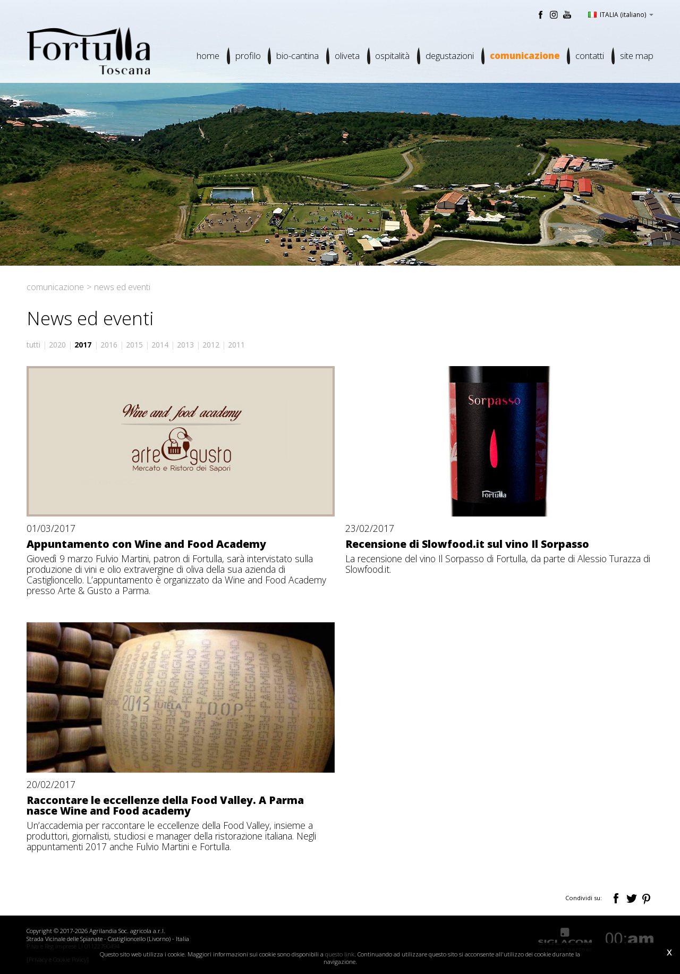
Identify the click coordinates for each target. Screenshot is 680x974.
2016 (108, 345)
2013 (185, 345)
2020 (57, 345)
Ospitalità (392, 56)
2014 (159, 345)
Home (206, 56)
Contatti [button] (589, 56)
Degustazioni (449, 56)
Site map (636, 56)
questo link (339, 954)
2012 (210, 345)
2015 (134, 345)
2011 (236, 345)
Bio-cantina (296, 56)
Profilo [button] (246, 56)
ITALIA (620, 14)
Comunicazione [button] (524, 56)
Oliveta (346, 56)
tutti (33, 345)
